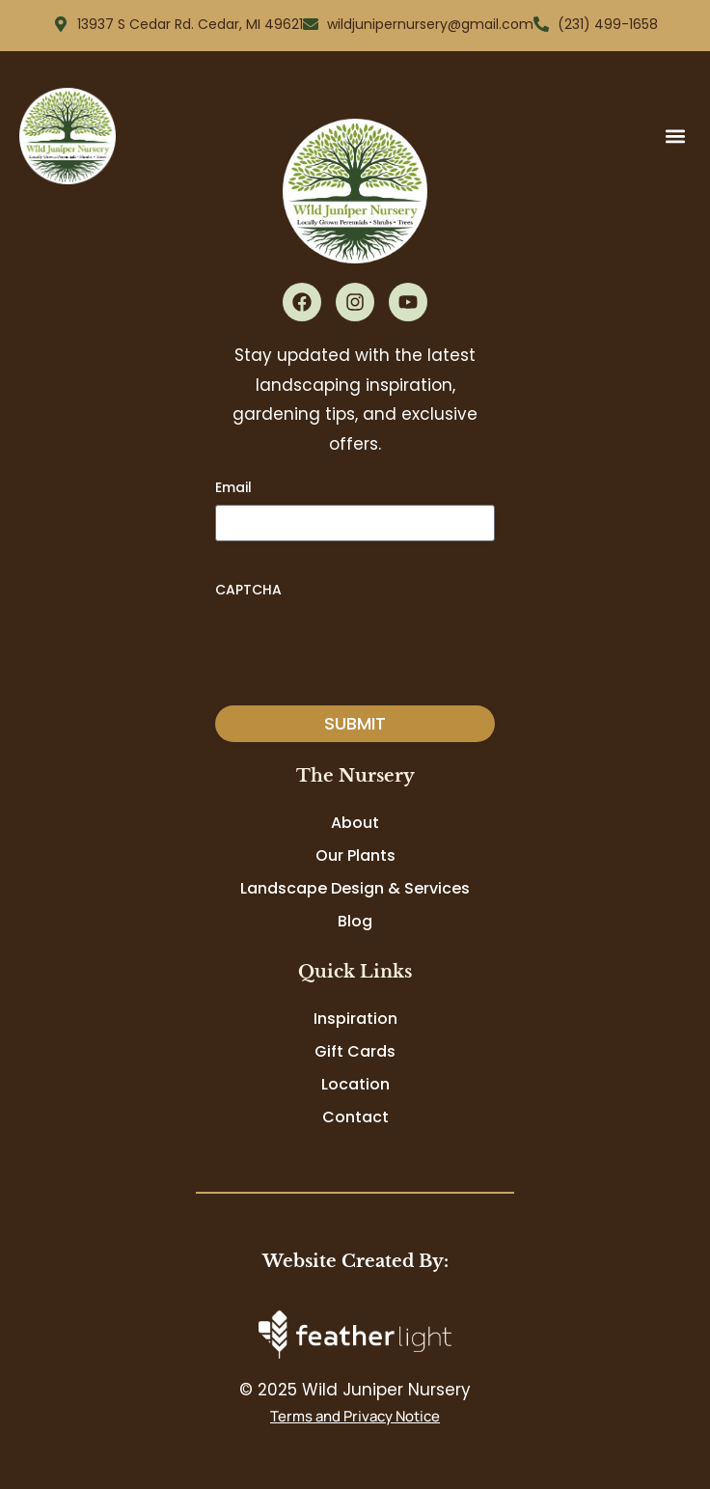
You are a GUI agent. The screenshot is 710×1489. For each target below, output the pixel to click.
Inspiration (355, 1018)
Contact (355, 1117)
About (355, 823)
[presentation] (361, 644)
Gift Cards (355, 1051)
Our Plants (355, 855)
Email (233, 487)
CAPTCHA (248, 589)
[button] (675, 136)
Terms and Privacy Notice (355, 1416)
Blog (355, 921)
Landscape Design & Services (355, 888)
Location (355, 1084)
